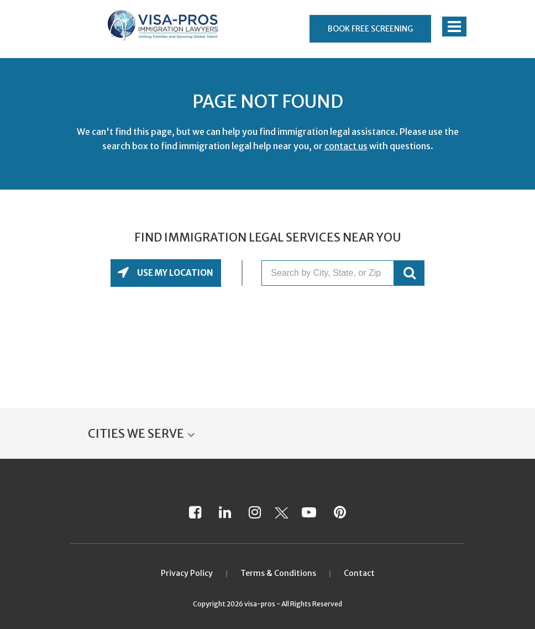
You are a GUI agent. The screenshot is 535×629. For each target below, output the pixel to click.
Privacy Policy (187, 573)
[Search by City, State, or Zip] (327, 273)
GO (409, 273)
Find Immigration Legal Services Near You (267, 237)
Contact (359, 573)
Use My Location (174, 273)
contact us (346, 145)
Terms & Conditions (278, 573)
